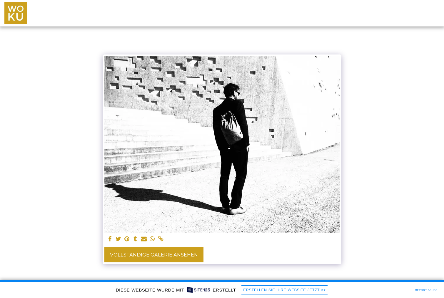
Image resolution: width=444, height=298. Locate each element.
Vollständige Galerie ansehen (154, 255)
